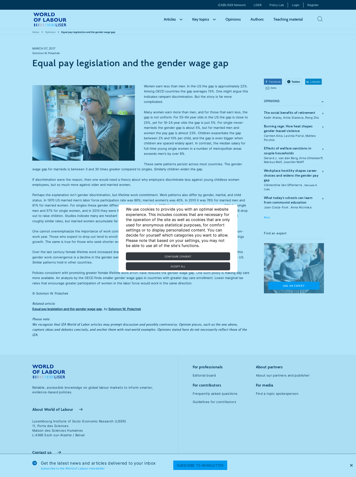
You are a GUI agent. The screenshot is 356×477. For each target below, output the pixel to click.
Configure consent (178, 256)
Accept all (178, 266)
